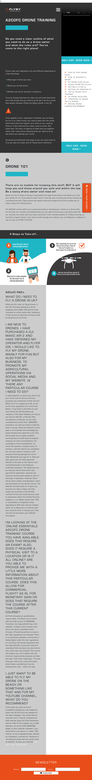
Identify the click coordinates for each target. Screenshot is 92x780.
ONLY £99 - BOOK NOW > (77, 60)
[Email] (67, 769)
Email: (51, 769)
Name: (17, 769)
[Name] (33, 769)
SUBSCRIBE (46, 773)
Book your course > (87, 198)
